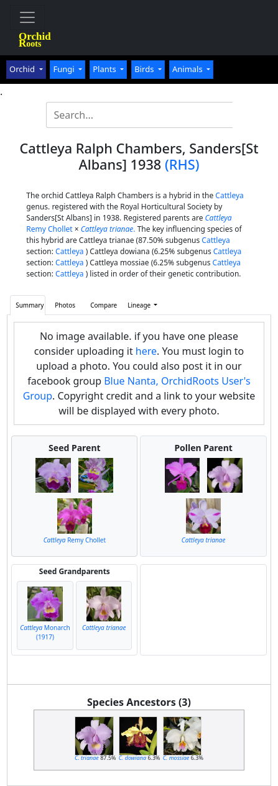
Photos (65, 305)
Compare (103, 305)
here (146, 351)
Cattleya (229, 195)
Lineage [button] (139, 305)
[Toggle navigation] (27, 17)
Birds (145, 69)
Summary (30, 305)
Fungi (64, 69)
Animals (188, 69)
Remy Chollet (75, 540)
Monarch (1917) (45, 632)
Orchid (23, 69)
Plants (105, 69)
